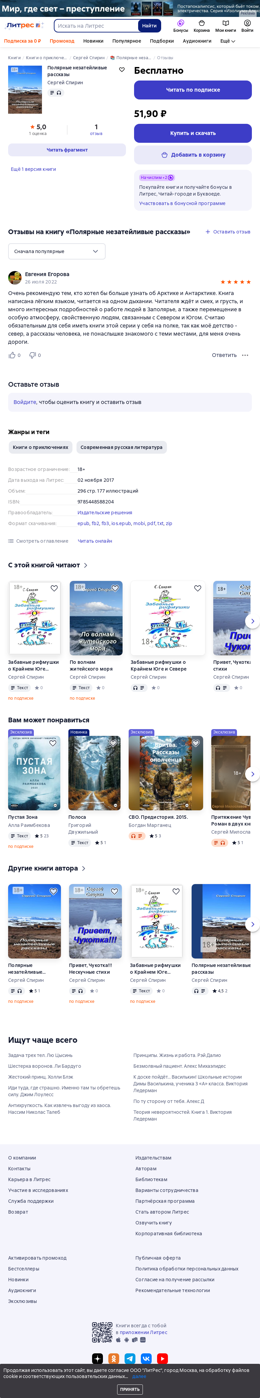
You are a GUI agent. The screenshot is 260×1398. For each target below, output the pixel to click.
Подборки (162, 41)
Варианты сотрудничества (166, 1190)
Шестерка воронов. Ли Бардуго (44, 1066)
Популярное (126, 41)
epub (83, 523)
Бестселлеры (23, 1269)
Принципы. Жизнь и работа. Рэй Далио (177, 1055)
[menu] (57, 251)
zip (169, 523)
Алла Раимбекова (29, 825)
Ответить (224, 355)
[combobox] (96, 26)
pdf (151, 523)
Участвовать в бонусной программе (182, 203)
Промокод (62, 41)
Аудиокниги (197, 41)
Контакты (19, 1169)
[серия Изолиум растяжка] (130, 8)
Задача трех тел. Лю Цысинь (40, 1055)
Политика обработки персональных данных (187, 1269)
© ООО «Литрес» (130, 1380)
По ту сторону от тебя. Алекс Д (168, 1101)
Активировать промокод (37, 1258)
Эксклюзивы (22, 1301)
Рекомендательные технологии (172, 1290)
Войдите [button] (25, 402)
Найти (149, 26)
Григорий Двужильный (83, 828)
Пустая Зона (23, 817)
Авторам (145, 1169)
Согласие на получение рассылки (175, 1280)
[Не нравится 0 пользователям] (35, 355)
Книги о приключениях (40, 447)
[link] (120, 274)
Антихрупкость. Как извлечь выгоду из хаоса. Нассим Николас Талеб (59, 1108)
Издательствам (153, 1158)
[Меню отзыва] (245, 355)
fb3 (105, 523)
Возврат (18, 1212)
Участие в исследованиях (38, 1190)
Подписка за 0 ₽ (22, 41)
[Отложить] (54, 588)
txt (160, 523)
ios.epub (121, 523)
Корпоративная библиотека (168, 1234)
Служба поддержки (30, 1201)
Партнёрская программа (165, 1201)
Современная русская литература (122, 447)
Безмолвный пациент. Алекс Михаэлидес (179, 1066)
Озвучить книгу (153, 1223)
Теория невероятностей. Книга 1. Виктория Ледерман (182, 1115)
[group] (130, 277)
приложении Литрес (143, 1332)
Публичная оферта (158, 1258)
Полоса (77, 817)
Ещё (225, 41)
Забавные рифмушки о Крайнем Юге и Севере (33, 665)
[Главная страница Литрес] (24, 26)
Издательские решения (105, 513)
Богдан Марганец (150, 825)
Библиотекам (151, 1179)
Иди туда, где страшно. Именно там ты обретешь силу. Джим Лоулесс (64, 1091)
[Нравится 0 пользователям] (15, 355)
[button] (223, 283)
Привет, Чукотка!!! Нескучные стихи (90, 968)
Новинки (93, 41)
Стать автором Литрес (162, 1212)
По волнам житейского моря (91, 665)
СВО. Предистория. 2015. (158, 817)
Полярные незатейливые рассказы (25, 968)
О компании (22, 1158)
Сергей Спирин (65, 83)
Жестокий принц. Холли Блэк (40, 1077)
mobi (139, 523)
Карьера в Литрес (29, 1179)
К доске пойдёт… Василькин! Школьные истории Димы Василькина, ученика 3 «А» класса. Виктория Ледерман (190, 1083)
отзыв (96, 133)
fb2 (96, 523)
